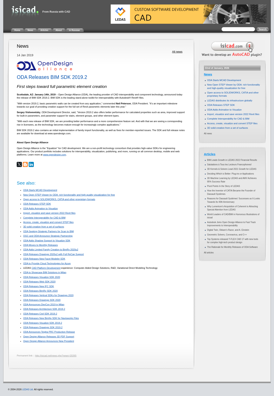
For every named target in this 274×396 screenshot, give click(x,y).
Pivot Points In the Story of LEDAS (223, 186)
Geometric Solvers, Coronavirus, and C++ (227, 234)
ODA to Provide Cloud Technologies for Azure (47, 263)
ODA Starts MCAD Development (40, 190)
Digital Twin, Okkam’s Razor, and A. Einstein (228, 230)
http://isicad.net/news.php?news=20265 (55, 355)
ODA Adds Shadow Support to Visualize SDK (46, 240)
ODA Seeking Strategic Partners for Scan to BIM (48, 231)
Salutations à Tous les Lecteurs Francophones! (229, 164)
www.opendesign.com (54, 154)
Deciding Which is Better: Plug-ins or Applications (230, 174)
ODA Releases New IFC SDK (38, 286)
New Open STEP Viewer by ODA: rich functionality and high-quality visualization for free (69, 195)
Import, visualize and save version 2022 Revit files (49, 213)
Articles (210, 154)
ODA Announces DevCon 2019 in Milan (43, 304)
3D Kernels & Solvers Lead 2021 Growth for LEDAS (231, 169)
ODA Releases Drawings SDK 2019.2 (42, 327)
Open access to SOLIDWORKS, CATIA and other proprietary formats (59, 199)
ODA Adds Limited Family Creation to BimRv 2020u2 (50, 249)
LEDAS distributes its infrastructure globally (229, 100)
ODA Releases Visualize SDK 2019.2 (42, 323)
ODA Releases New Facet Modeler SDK (44, 258)
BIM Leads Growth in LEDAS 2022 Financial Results (232, 160)
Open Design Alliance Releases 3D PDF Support (48, 336)
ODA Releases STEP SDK (37, 203)
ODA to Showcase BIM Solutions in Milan (44, 272)
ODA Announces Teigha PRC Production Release (49, 332)
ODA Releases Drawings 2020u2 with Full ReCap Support (53, 254)
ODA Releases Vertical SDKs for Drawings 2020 (48, 295)
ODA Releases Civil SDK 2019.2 (40, 313)
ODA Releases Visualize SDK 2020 (41, 277)
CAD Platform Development (46, 268)
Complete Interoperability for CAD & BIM (44, 217)
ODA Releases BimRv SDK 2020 (40, 291)
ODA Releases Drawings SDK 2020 (41, 300)
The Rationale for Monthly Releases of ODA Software (232, 247)
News (208, 74)
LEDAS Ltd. (27, 389)
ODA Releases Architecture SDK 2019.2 (44, 309)
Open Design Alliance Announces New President (48, 341)
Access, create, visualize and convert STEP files (48, 222)
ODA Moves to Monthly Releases (40, 245)
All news (177, 51)
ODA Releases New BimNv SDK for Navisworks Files (51, 318)
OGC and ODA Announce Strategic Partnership (48, 236)
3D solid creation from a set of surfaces (43, 226)
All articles (209, 252)
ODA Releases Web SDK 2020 (39, 281)
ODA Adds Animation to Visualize (40, 208)
